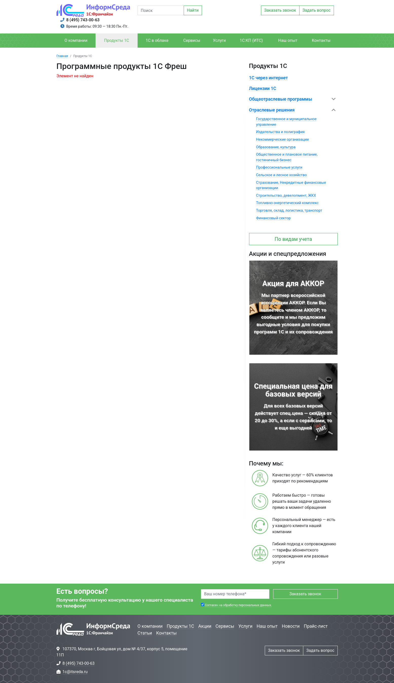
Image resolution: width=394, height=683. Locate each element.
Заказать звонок (280, 10)
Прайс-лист (316, 626)
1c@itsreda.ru (75, 671)
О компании (76, 40)
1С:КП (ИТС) (251, 40)
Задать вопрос (317, 10)
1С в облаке (157, 40)
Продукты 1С (116, 40)
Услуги (219, 40)
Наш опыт (287, 40)
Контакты (321, 40)
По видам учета (293, 239)
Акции (204, 626)
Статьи (145, 633)
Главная (62, 56)
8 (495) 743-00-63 (83, 19)
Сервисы (191, 40)
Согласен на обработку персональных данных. (238, 605)
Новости (291, 626)
